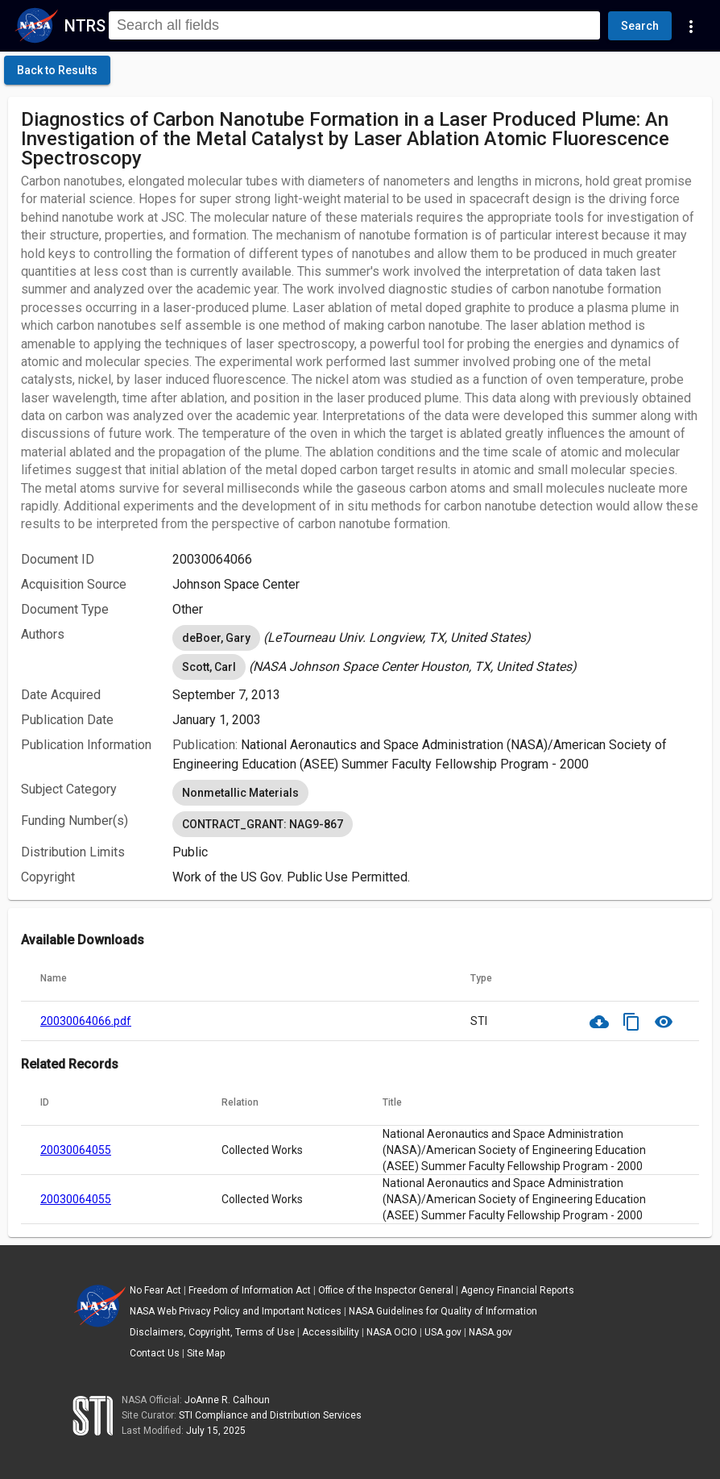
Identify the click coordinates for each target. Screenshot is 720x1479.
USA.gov (442, 1332)
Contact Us (155, 1353)
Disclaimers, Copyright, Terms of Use (212, 1332)
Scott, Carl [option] (209, 667)
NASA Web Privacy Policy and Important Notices (235, 1311)
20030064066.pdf (85, 1020)
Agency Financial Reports (517, 1290)
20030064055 (75, 1150)
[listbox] (435, 638)
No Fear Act (155, 1290)
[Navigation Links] (691, 26)
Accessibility (330, 1332)
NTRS (85, 25)
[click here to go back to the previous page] (57, 70)
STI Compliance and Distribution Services (270, 1415)
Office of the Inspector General (385, 1290)
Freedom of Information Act (249, 1290)
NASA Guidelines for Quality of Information (443, 1311)
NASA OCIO (391, 1332)
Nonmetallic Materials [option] (240, 793)
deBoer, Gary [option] (216, 638)
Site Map (206, 1353)
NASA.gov (490, 1332)
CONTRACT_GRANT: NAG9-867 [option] (262, 824)
